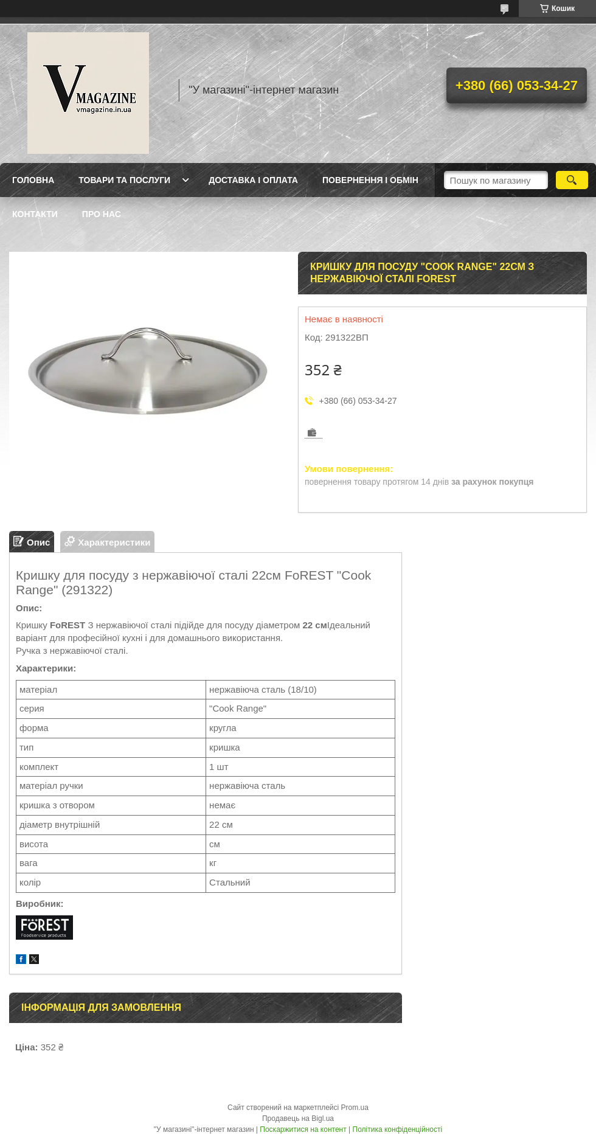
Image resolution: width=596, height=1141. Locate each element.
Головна (33, 180)
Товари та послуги (124, 180)
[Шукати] (572, 180)
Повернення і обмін (370, 180)
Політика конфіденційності (398, 1129)
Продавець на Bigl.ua (298, 1118)
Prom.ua (355, 1107)
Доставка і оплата (253, 180)
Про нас (101, 214)
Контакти (35, 214)
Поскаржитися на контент (303, 1129)
